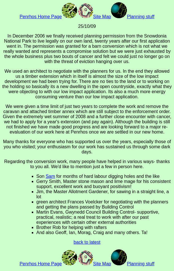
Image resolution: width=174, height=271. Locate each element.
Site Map (94, 16)
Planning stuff (132, 16)
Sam (50, 176)
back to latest (87, 242)
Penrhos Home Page (48, 16)
